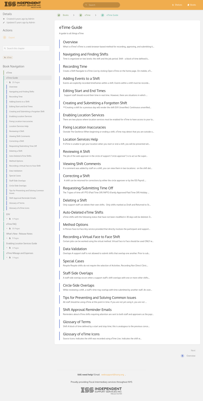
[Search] (86, 5)
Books (191, 5)
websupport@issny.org (112, 374)
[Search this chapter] (26, 48)
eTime (7, 57)
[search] (101, 5)
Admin (31, 19)
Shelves (177, 5)
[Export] (26, 37)
